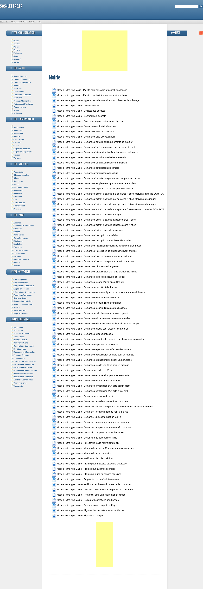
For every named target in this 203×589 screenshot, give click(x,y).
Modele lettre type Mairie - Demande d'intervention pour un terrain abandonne (93, 261)
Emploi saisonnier (20, 289)
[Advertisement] (104, 50)
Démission (17, 190)
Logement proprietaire (21, 152)
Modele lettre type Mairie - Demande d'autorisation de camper (85, 168)
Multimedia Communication (24, 371)
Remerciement (18, 107)
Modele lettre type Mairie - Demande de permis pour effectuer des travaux (91, 350)
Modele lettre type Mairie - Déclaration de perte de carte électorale (88, 433)
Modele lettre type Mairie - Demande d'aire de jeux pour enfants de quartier (92, 142)
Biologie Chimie (19, 340)
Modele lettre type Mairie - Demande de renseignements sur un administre (92, 360)
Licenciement (18, 206)
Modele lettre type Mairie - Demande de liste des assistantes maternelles (91, 319)
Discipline (16, 193)
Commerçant (17, 139)
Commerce (17, 181)
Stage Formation (19, 313)
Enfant (15, 85)
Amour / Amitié (18, 76)
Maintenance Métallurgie (22, 364)
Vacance (16, 158)
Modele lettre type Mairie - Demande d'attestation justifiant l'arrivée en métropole (95, 152)
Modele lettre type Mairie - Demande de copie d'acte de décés (85, 298)
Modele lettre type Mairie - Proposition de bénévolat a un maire (86, 479)
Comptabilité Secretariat (22, 346)
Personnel (16, 209)
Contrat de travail (19, 187)
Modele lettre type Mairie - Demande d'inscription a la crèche (85, 236)
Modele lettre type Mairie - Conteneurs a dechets (79, 116)
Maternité (16, 256)
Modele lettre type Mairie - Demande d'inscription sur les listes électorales (91, 241)
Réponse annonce (20, 259)
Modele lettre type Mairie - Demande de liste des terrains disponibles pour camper (95, 324)
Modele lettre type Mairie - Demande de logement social (82, 334)
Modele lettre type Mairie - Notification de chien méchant (83, 459)
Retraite (15, 263)
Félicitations (17, 92)
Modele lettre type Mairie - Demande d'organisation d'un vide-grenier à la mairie (94, 272)
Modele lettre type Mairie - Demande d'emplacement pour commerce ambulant (94, 184)
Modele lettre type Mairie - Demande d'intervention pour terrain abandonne (92, 256)
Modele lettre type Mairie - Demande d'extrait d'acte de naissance (87, 230)
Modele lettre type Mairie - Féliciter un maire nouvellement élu (85, 443)
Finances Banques (20, 355)
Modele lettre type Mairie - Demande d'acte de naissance (83, 132)
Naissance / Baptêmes (22, 104)
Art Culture (17, 330)
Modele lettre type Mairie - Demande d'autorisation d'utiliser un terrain (89, 163)
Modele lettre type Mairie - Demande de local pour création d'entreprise (90, 329)
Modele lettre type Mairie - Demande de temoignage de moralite (86, 381)
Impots (15, 41)
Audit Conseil (18, 337)
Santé (14, 56)
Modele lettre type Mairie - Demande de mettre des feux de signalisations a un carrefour (98, 339)
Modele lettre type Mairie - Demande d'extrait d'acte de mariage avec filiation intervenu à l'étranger (104, 199)
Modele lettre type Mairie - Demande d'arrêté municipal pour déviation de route (94, 147)
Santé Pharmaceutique (22, 380)
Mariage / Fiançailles (21, 101)
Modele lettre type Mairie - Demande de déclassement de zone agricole (90, 313)
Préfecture (16, 53)
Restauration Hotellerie (22, 301)
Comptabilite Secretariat (22, 286)
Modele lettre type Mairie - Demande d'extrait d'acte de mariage (86, 215)
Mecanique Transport (21, 295)
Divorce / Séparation (21, 82)
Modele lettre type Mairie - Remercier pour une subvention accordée (89, 495)
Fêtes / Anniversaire (21, 95)
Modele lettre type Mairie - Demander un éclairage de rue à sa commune (91, 422)
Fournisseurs (18, 203)
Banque (15, 136)
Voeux (15, 110)
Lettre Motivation (19, 250)
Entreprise (16, 197)
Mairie (15, 47)
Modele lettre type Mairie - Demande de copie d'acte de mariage (86, 303)
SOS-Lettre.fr (11, 6)
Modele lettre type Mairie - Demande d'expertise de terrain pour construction (92, 189)
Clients (15, 178)
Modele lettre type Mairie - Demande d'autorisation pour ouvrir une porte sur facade (96, 178)
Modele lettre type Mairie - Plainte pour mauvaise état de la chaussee (89, 464)
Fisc (14, 200)
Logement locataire (20, 149)
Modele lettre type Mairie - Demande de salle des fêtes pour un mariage (90, 365)
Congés (15, 232)
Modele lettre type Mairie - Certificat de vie (75, 106)
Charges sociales (20, 175)
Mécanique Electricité (21, 367)
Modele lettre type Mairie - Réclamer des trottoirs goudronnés (85, 500)
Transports (17, 386)
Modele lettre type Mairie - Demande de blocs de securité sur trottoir (88, 277)
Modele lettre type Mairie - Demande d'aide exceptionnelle (83, 137)
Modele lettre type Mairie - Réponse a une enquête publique (84, 505)
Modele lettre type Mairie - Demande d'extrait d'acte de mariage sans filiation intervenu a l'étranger (104, 204)
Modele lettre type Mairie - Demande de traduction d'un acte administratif (91, 386)
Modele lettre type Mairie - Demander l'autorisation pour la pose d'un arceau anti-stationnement (102, 407)
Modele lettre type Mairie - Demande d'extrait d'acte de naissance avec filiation (94, 220)
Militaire (15, 50)
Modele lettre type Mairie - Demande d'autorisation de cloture (85, 173)
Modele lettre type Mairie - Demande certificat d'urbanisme (84, 127)
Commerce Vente (19, 283)
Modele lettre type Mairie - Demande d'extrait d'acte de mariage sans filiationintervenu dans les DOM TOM (106, 210)
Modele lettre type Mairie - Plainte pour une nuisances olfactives (86, 474)
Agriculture (17, 327)
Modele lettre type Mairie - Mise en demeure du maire (81, 453)
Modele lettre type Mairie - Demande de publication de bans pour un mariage (93, 355)
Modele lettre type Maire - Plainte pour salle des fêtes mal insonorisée (89, 90)
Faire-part (16, 89)
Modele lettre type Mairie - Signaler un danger (77, 516)
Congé (15, 184)
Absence (16, 223)
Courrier (15, 143)
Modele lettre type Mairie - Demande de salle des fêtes (82, 370)
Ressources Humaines (22, 374)
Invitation (16, 98)
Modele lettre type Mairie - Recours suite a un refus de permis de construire (92, 490)
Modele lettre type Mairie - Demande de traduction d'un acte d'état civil (90, 391)
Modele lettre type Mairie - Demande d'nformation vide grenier (85, 267)
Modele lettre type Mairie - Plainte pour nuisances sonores (83, 469)
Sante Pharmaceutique (22, 304)
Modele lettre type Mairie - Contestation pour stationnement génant (88, 121)
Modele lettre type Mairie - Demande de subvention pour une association (91, 376)
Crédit (15, 146)
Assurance (17, 130)
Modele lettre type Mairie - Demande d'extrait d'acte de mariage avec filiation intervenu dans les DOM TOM (106, 194)
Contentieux (17, 235)
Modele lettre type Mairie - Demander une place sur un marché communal (91, 428)
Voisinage (16, 113)
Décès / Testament (20, 79)
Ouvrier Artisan (18, 298)
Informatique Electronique (23, 292)
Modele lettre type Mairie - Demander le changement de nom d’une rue (90, 412)
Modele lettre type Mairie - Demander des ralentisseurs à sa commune (90, 402)
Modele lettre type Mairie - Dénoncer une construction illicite (84, 438)
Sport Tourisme (18, 383)
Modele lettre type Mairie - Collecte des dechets (78, 111)
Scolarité (16, 59)
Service (15, 307)
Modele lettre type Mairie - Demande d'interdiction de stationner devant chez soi (94, 251)
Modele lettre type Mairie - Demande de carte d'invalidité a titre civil (88, 282)
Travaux (15, 155)
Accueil (4, 22)
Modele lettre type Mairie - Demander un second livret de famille (86, 417)
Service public (18, 310)
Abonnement (17, 127)
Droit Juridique (18, 349)
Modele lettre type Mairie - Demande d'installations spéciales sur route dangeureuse (96, 246)
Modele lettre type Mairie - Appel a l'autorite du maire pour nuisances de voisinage (96, 101)
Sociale (15, 62)
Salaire (15, 266)
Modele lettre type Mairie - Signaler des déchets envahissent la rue (88, 511)
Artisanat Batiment (20, 334)
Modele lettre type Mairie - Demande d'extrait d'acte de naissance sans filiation (94, 225)
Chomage (16, 229)
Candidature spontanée (22, 226)
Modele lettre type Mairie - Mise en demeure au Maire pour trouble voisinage (93, 448)
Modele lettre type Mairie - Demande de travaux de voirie (83, 396)
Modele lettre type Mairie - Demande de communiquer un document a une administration (99, 293)
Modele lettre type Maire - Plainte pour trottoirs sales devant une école (89, 95)
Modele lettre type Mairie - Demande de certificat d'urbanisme (85, 287)
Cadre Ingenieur (19, 280)
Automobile (17, 133)
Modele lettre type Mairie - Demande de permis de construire (85, 345)
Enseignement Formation (23, 352)
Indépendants (18, 358)
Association (17, 172)
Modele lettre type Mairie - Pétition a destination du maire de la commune (91, 485)
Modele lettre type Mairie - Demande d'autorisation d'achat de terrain (89, 158)
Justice (15, 44)
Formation (16, 247)
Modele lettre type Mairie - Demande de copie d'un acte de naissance (89, 308)
